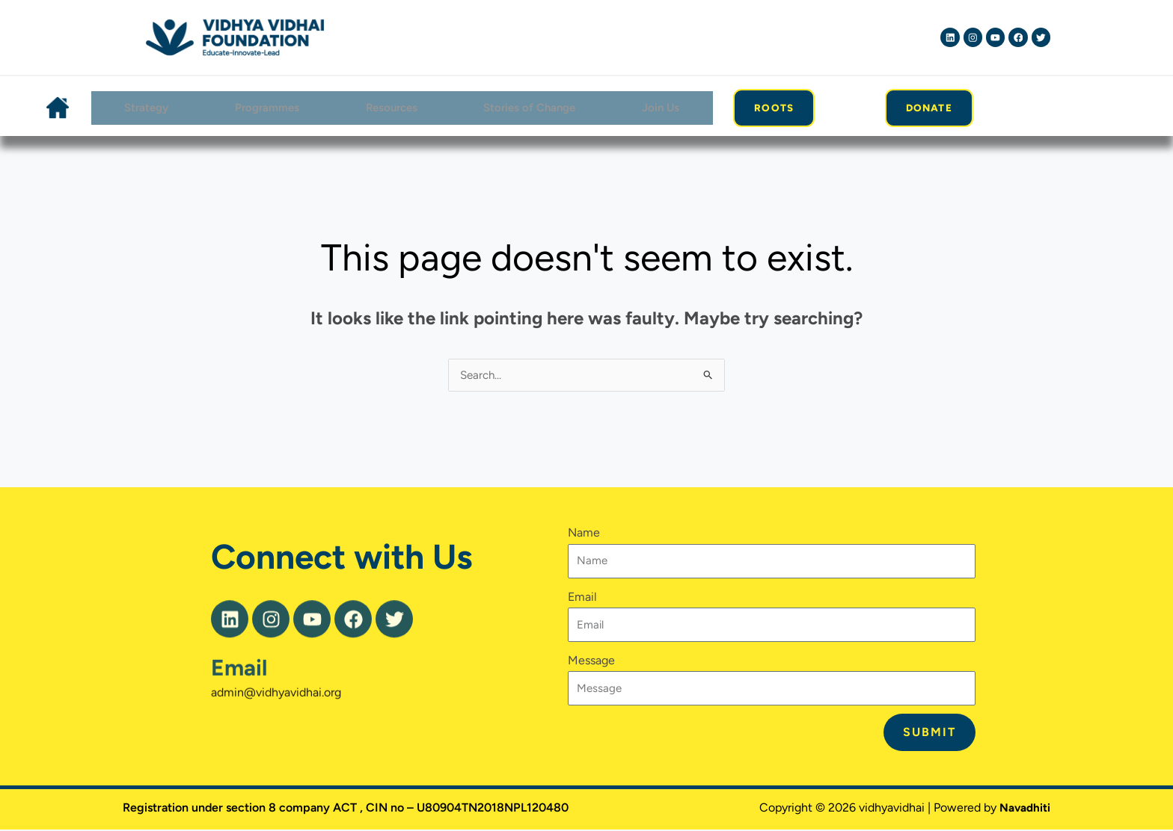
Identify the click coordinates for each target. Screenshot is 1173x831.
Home (56, 108)
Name (584, 535)
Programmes (264, 108)
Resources (390, 108)
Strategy (143, 108)
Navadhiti (1023, 809)
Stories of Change (530, 108)
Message (591, 662)
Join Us (662, 108)
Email (239, 695)
